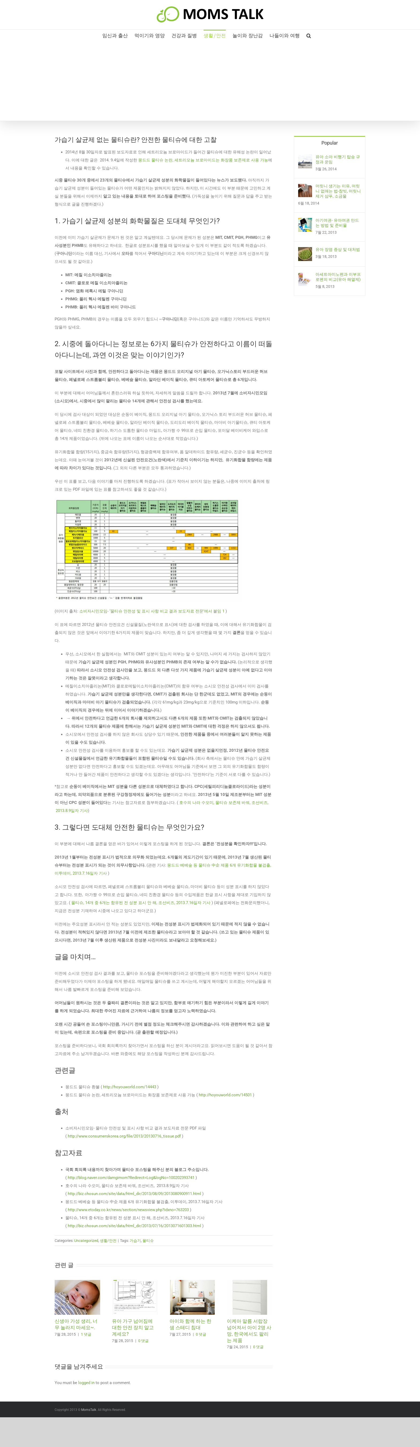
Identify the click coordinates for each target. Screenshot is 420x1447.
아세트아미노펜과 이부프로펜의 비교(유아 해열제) (338, 277)
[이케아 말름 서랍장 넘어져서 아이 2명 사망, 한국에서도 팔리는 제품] (249, 1282)
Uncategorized (86, 1240)
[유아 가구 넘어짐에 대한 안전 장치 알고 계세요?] (135, 1282)
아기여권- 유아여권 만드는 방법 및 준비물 (337, 223)
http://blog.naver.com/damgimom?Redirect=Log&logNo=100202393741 (131, 1177)
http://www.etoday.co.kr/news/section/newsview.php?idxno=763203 (128, 1209)
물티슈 (148, 1240)
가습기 (135, 1240)
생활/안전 (108, 1240)
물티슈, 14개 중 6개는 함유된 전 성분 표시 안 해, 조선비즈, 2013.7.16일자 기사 (141, 902)
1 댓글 (86, 1334)
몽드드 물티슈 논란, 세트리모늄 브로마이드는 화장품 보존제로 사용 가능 (203, 160)
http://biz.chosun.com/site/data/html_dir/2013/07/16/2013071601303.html (134, 1225)
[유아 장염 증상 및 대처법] (305, 251)
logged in (86, 1382)
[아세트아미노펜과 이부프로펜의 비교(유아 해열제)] (305, 276)
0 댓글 (143, 1341)
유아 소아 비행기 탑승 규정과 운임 (338, 159)
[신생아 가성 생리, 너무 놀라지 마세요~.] (77, 1282)
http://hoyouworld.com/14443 (129, 1087)
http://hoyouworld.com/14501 (225, 1095)
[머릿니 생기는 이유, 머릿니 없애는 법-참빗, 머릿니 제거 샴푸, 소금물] (305, 187)
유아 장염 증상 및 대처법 (338, 249)
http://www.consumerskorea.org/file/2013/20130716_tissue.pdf (124, 1136)
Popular (329, 143)
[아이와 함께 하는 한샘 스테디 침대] (192, 1282)
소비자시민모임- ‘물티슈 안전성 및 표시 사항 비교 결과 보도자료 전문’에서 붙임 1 (151, 611)
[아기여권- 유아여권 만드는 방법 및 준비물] (305, 222)
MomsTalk (88, 1410)
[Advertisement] (210, 80)
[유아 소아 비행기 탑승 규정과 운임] (305, 158)
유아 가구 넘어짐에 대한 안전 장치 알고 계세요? (133, 1327)
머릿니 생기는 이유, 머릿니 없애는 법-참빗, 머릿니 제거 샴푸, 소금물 (338, 191)
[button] (308, 35)
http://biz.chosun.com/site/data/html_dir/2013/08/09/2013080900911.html (134, 1193)
